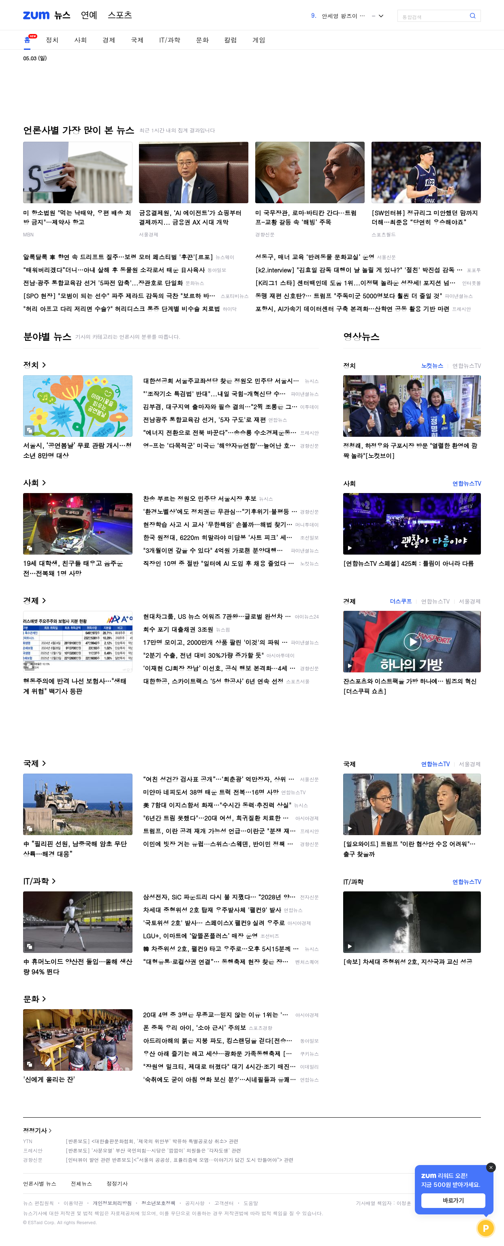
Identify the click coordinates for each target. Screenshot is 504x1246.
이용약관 (73, 1202)
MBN (28, 234)
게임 (258, 40)
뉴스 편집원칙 (38, 1202)
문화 (202, 40)
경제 (109, 40)
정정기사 (35, 1130)
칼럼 (230, 40)
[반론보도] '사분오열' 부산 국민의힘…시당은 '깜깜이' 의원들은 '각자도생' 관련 (153, 1150)
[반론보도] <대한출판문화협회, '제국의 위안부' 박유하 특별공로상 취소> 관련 (152, 1141)
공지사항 (195, 1202)
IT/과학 (169, 40)
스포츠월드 (384, 234)
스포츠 (120, 15)
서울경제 (148, 234)
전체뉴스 (81, 1183)
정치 (52, 40)
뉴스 (62, 15)
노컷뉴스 (432, 365)
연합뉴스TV (467, 365)
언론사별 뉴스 (39, 1183)
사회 (80, 40)
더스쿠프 (401, 601)
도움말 (250, 1202)
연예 (89, 15)
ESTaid (35, 1222)
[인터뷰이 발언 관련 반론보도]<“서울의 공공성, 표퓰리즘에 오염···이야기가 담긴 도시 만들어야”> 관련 (180, 1159)
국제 (137, 40)
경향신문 (265, 234)
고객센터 (224, 1202)
